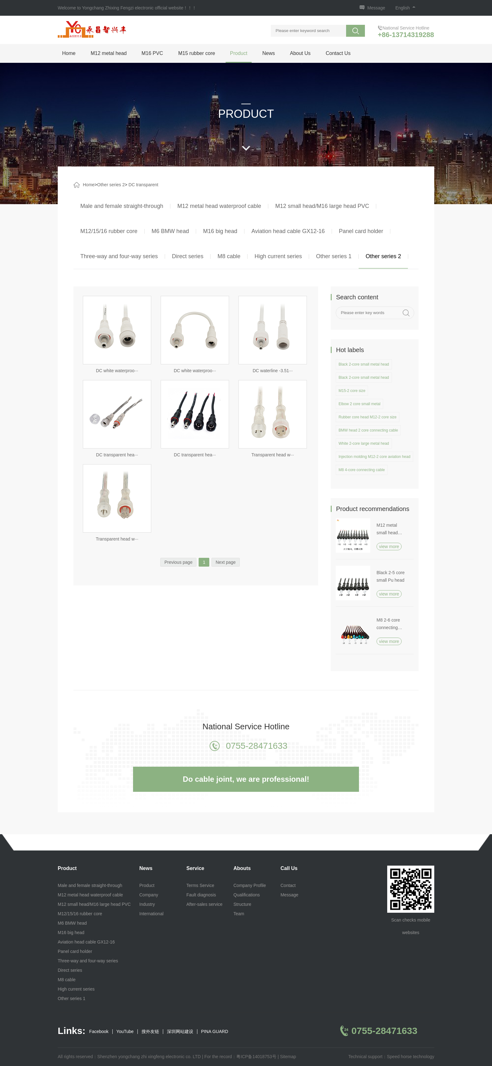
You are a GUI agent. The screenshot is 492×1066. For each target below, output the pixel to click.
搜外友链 (150, 1031)
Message (376, 7)
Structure (242, 904)
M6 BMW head (170, 231)
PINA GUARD (214, 1031)
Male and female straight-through (121, 206)
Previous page (178, 562)
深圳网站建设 (180, 1031)
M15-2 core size (352, 391)
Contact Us (338, 53)
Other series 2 (111, 184)
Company (148, 894)
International (151, 913)
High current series (278, 256)
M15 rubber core (196, 53)
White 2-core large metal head (364, 443)
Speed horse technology (410, 1056)
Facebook (98, 1031)
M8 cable (228, 256)
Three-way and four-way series (119, 256)
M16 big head (220, 231)
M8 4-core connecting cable (362, 470)
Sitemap (288, 1056)
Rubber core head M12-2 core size (368, 417)
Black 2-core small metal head (364, 364)
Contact (288, 885)
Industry (147, 904)
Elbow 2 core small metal (359, 404)
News (268, 53)
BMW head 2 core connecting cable (368, 430)
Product (238, 53)
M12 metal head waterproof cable (219, 206)
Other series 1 (333, 256)
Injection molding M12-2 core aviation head (374, 456)
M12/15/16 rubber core (108, 231)
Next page (226, 562)
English (405, 7)
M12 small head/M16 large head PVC (322, 206)
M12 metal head (109, 53)
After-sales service (204, 904)
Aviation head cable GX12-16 (288, 231)
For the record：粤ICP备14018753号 (240, 1056)
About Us (300, 53)
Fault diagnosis (201, 894)
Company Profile (249, 885)
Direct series (187, 256)
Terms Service (200, 885)
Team (238, 913)
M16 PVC (152, 53)
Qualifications (246, 894)
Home (69, 53)
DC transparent (143, 184)
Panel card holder (361, 231)
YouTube (125, 1031)
